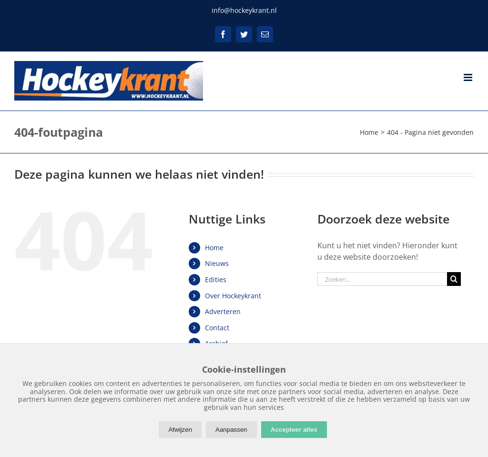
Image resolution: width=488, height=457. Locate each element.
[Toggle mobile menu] (469, 77)
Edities (215, 279)
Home (214, 247)
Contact (217, 327)
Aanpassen (231, 429)
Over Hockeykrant (233, 295)
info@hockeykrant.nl (244, 10)
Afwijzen (180, 429)
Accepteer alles (294, 429)
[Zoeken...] (382, 279)
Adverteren (223, 311)
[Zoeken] (454, 279)
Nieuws (217, 263)
